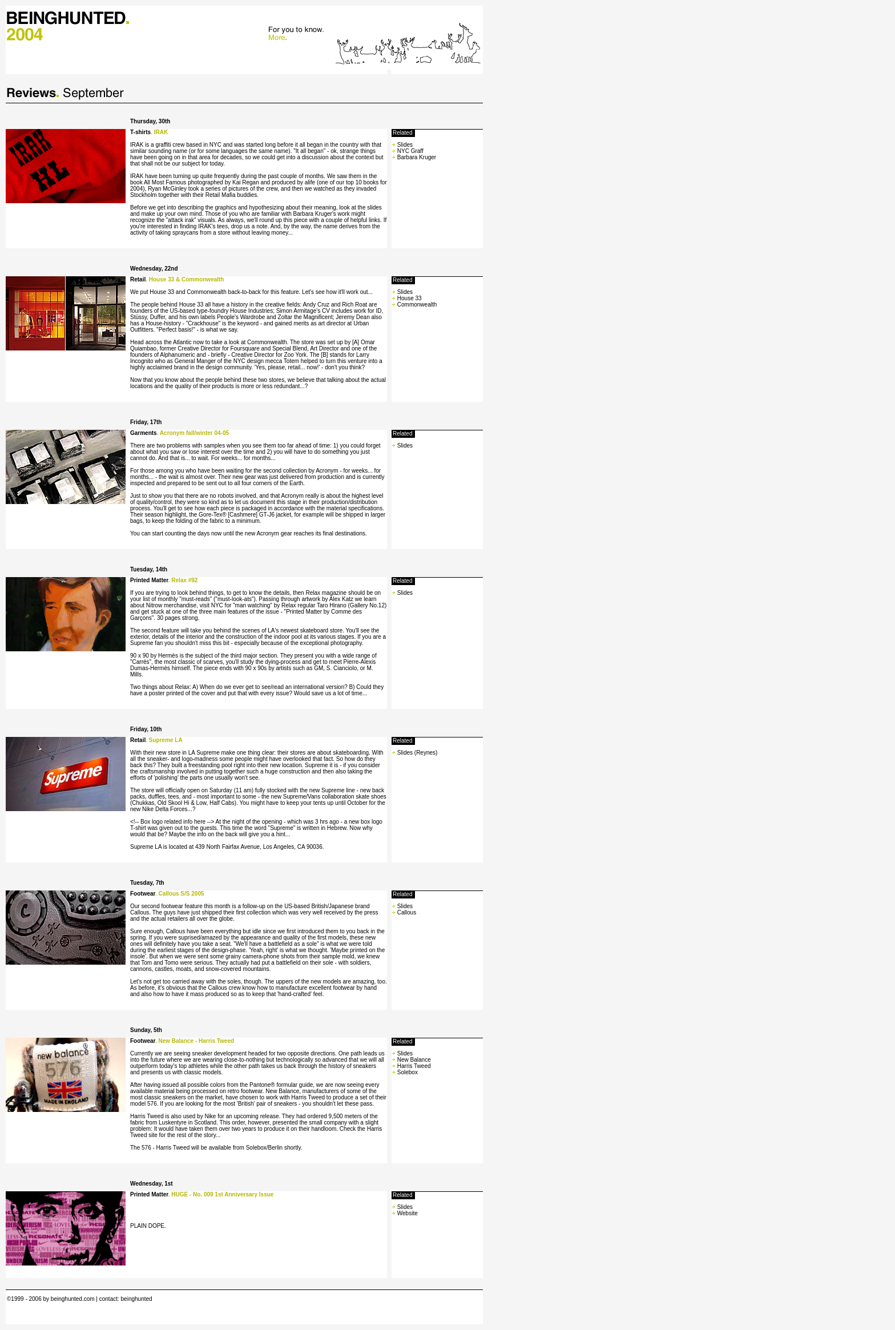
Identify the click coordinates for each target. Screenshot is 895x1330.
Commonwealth (417, 304)
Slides (405, 145)
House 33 (409, 298)
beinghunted (136, 1299)
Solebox (407, 1072)
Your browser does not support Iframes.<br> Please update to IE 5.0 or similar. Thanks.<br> (244, 38)
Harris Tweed (413, 1066)
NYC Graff (410, 151)
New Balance (413, 1060)
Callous (406, 912)
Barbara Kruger (416, 157)
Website (407, 1213)
